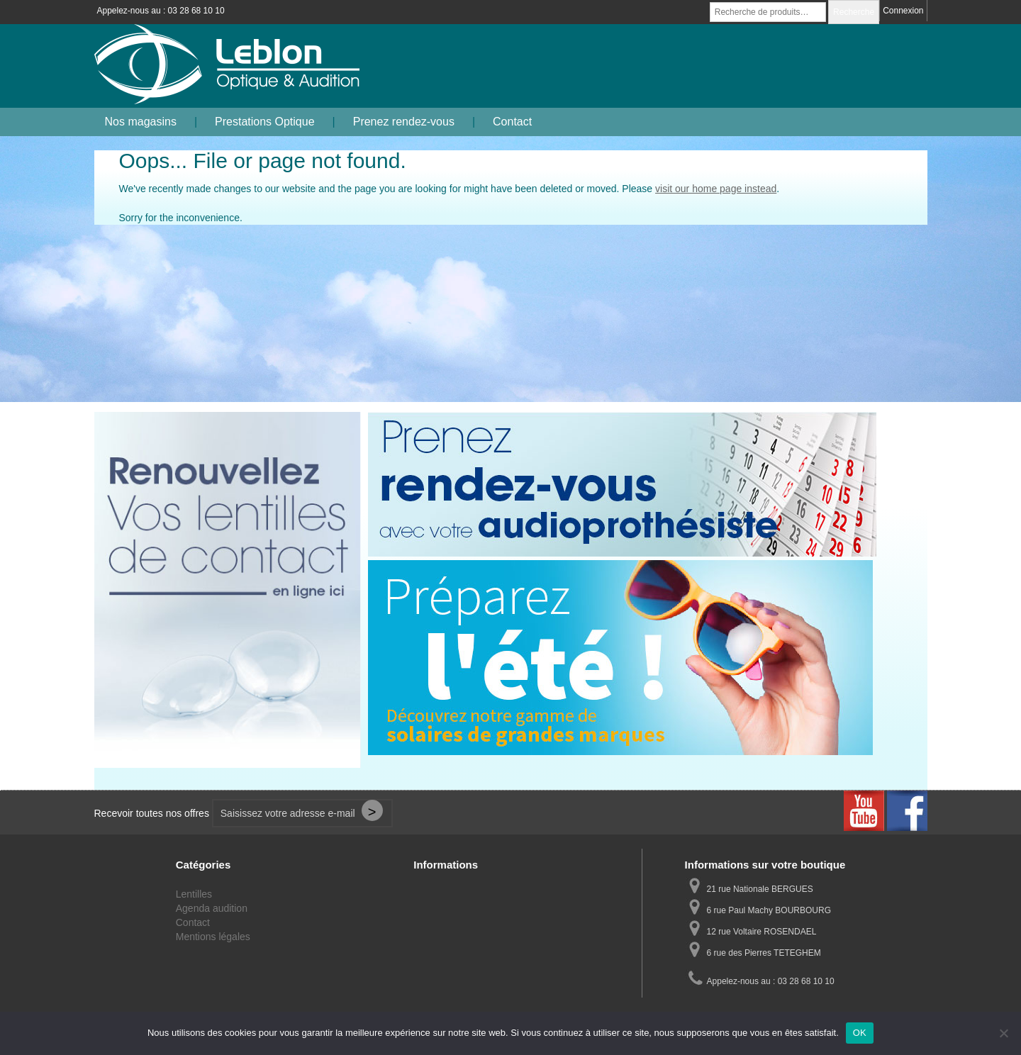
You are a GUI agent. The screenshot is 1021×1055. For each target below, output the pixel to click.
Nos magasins (141, 122)
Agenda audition (211, 908)
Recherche (853, 12)
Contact (512, 122)
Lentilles (194, 894)
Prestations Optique (265, 122)
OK (859, 1032)
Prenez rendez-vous (403, 122)
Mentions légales (213, 936)
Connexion (903, 11)
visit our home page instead (715, 188)
